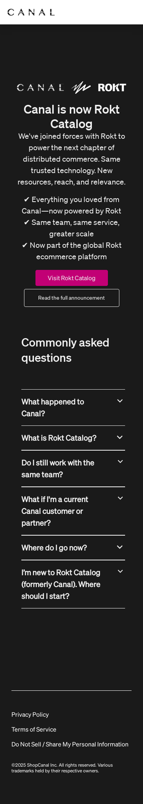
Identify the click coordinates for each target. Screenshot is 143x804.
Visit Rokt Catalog (71, 278)
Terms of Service (33, 729)
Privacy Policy (30, 714)
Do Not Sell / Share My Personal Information (70, 744)
